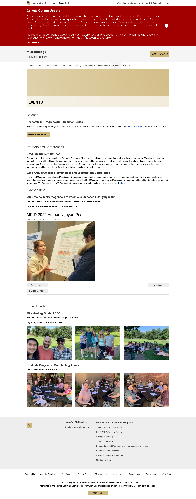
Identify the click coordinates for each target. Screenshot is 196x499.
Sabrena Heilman (135, 126)
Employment (151, 474)
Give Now (166, 474)
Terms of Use (101, 474)
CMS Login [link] (98, 493)
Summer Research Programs (109, 427)
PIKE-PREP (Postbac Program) (110, 432)
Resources (104, 66)
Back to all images (37, 291)
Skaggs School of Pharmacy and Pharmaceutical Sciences (122, 446)
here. (123, 183)
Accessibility (118, 474)
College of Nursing (104, 437)
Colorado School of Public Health (111, 455)
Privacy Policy (84, 474)
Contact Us (30, 474)
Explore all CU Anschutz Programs (114, 422)
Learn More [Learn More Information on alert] (33, 42)
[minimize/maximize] (166, 26)
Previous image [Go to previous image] (37, 285)
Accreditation (135, 474)
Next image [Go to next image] (159, 285)
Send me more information (77, 427)
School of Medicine (104, 441)
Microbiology (36, 52)
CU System (67, 474)
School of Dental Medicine (108, 451)
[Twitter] (30, 429)
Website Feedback (48, 474)
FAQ (102, 34)
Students (90, 66)
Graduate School (103, 460)
